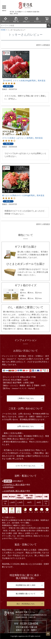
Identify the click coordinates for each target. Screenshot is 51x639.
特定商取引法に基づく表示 (25, 585)
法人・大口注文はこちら (26, 604)
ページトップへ (48, 634)
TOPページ (5, 19)
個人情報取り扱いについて (25, 594)
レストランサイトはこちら (25, 466)
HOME (3, 30)
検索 (49, 26)
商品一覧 (16, 19)
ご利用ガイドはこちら (25, 398)
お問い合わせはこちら (25, 426)
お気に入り (26, 19)
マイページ (37, 19)
